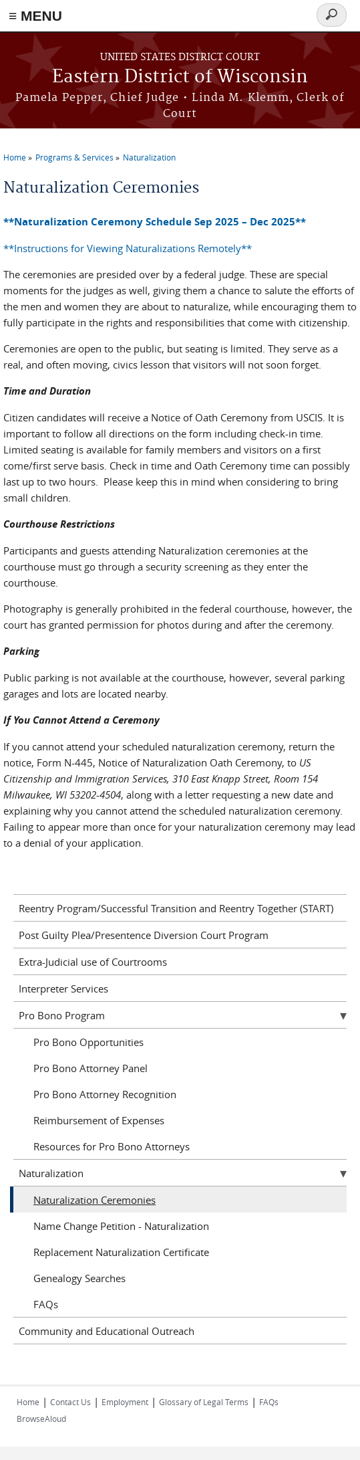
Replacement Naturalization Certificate (121, 1252)
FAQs (45, 1304)
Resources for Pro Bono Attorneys (111, 1146)
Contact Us (70, 1401)
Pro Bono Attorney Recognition (104, 1094)
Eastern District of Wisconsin (180, 77)
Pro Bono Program (62, 1015)
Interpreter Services (63, 988)
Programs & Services (74, 157)
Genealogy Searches (79, 1278)
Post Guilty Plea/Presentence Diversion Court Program (143, 935)
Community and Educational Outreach (106, 1331)
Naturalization (149, 157)
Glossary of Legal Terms (203, 1401)
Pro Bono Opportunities (88, 1042)
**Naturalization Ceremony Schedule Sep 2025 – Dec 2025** (154, 222)
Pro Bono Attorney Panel (90, 1068)
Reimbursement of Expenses (98, 1120)
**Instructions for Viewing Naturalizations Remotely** (127, 248)
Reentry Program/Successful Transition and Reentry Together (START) (176, 908)
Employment (125, 1401)
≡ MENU (35, 15)
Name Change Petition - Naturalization (121, 1226)
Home (14, 157)
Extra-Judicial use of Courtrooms (93, 961)
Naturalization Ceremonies (94, 1200)
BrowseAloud (41, 1418)
